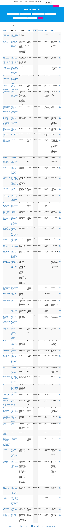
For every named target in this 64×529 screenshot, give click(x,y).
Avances (5, 384)
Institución (15, 16)
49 (24, 526)
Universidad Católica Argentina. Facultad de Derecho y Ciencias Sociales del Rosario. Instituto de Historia (14, 454)
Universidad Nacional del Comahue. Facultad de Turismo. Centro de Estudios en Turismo (14, 319)
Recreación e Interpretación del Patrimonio (14, 325)
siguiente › (48, 526)
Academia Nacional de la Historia (14, 509)
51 (29, 526)
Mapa (62, 5)
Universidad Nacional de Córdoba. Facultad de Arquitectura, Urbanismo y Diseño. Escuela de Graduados (14, 171)
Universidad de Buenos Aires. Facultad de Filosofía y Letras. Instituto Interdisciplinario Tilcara (14, 344)
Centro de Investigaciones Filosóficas (14, 438)
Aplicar (41, 18)
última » (53, 526)
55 (39, 526)
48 (21, 526)
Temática (21, 12)
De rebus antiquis (6, 350)
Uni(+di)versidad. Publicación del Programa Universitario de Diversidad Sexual (6, 109)
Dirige (45, 30)
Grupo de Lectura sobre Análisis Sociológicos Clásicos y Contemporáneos (14, 241)
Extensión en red (6, 376)
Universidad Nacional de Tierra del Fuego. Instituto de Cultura (14, 464)
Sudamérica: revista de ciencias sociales (6, 67)
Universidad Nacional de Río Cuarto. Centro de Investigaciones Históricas (14, 198)
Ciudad (45, 12)
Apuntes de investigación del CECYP (6, 218)
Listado (56, 5)
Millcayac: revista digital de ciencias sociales (6, 93)
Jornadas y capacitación (35, 1)
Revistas (16, 1)
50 (26, 526)
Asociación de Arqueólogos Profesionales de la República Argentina (14, 44)
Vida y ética (5, 188)
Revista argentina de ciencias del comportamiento (6, 228)
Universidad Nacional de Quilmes (13, 129)
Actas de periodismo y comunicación (6, 34)
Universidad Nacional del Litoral (13, 293)
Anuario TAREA (6, 309)
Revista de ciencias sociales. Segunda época (6, 129)
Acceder (48, 2)
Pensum (4, 167)
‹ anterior (16, 526)
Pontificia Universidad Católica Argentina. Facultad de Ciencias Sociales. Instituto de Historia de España (14, 333)
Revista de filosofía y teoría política (6, 488)
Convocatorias (23, 1)
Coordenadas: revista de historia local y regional (6, 196)
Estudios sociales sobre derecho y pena (6, 301)
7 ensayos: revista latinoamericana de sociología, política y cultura (6, 160)
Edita (52, 30)
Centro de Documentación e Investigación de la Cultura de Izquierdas (14, 403)
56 (42, 526)
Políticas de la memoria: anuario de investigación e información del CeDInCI (6, 403)
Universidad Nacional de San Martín (14, 301)
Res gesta (5, 449)
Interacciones (5, 367)
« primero (10, 526)
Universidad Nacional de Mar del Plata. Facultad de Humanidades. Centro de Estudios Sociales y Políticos (14, 69)
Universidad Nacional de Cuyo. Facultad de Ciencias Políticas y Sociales (14, 94)
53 (34, 526)
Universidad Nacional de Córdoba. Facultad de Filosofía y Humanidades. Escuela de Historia (14, 79)
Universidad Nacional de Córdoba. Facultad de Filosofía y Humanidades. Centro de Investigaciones (14, 121)
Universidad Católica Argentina (13, 352)
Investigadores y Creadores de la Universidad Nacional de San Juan (14, 265)
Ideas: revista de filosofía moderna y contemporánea (6, 140)
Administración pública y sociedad (6, 356)
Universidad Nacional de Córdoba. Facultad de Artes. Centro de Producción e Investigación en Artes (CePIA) (14, 388)
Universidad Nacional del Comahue (13, 395)
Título (8, 12)
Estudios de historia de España (5, 330)
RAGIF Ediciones (14, 139)
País (33, 12)
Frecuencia (28, 16)
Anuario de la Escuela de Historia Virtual (6, 77)
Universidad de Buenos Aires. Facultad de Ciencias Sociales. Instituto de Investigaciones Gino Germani (14, 161)
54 (37, 526)
